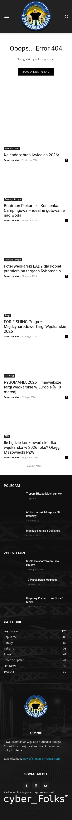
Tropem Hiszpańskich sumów (44, 493)
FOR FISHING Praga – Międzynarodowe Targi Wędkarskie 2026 (35, 326)
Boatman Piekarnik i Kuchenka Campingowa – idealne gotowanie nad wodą (34, 210)
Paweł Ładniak (11, 160)
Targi (7, 315)
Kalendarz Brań (12, 148)
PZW (7, 436)
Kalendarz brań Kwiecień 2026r (31, 155)
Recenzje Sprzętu (13, 199)
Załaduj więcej (36, 465)
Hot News (9, 375)
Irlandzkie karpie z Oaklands (43, 530)
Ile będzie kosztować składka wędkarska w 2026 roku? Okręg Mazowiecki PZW (32, 447)
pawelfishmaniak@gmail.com (41, 758)
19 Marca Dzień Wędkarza (42, 579)
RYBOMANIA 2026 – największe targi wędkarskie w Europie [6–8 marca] (32, 387)
